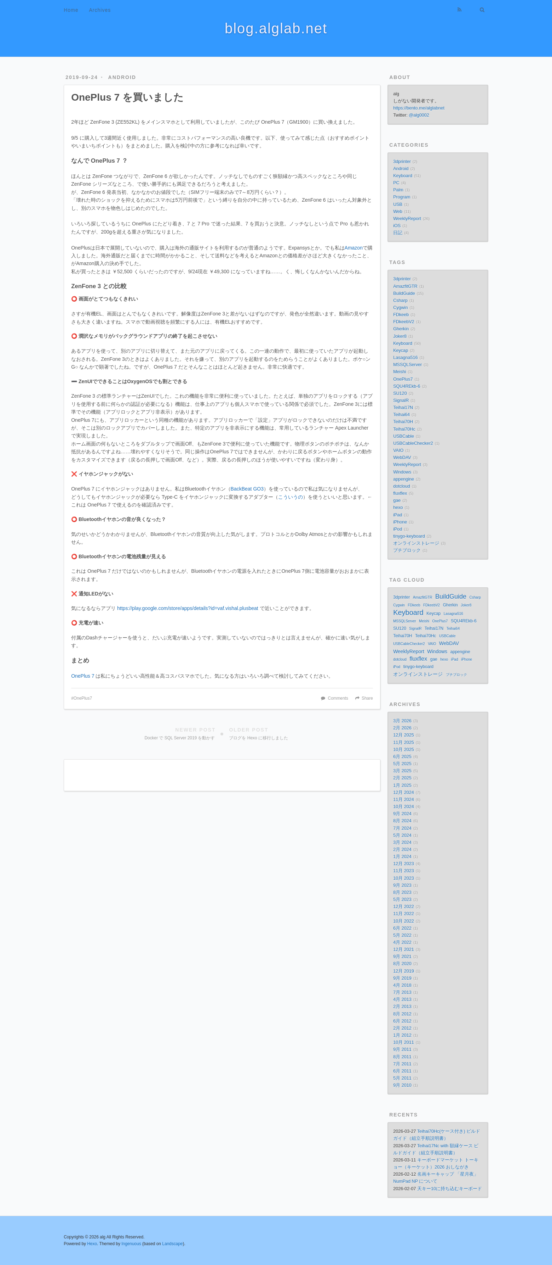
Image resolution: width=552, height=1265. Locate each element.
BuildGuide (404, 293)
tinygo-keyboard (409, 536)
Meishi (399, 371)
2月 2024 (402, 849)
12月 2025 (403, 735)
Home (71, 10)
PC (396, 182)
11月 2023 (403, 870)
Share (367, 698)
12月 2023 (403, 863)
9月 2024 (402, 813)
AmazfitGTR (405, 286)
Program (401, 197)
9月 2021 (402, 956)
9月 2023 (402, 885)
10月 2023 (403, 878)
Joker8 (400, 336)
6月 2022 (402, 928)
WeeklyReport (407, 218)
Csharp (400, 300)
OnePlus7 (83, 698)
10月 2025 (403, 749)
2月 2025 (402, 778)
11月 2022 (403, 913)
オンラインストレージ (416, 543)
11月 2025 (403, 742)
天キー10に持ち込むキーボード (449, 1188)
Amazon (354, 248)
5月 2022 (402, 935)
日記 (397, 232)
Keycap (400, 350)
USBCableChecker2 (413, 443)
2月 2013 (402, 1006)
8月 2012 (402, 1014)
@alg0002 (419, 115)
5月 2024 (402, 835)
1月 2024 (402, 856)
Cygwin (400, 307)
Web (397, 211)
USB (397, 204)
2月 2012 (402, 1028)
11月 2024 (403, 799)
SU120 (400, 393)
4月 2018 (402, 985)
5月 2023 (402, 899)
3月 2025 (402, 770)
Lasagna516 (405, 357)
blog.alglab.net (276, 28)
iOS (397, 225)
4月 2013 (402, 999)
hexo (398, 507)
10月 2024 (403, 806)
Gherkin (401, 328)
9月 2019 (402, 978)
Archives (100, 10)
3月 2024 (402, 842)
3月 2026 (402, 720)
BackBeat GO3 (247, 489)
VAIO (398, 450)
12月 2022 (403, 906)
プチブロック (407, 550)
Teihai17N (403, 407)
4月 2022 (402, 942)
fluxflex (400, 493)
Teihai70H (403, 421)
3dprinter (402, 161)
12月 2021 (403, 949)
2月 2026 (402, 728)
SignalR (401, 400)
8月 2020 (402, 963)
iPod (397, 529)
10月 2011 (403, 1042)
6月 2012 (402, 1021)
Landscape (172, 1243)
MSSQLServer (407, 364)
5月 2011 (402, 1078)
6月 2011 (402, 1071)
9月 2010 (402, 1085)
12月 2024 (403, 792)
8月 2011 (402, 1056)
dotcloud (401, 486)
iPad (397, 515)
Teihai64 (401, 414)
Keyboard (402, 175)
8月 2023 (402, 892)
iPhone (400, 522)
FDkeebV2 (403, 321)
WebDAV (402, 457)
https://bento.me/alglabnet (418, 108)
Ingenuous (131, 1243)
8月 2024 (402, 820)
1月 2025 (402, 785)
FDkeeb (401, 314)
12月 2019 (403, 971)
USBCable (403, 436)
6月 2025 (402, 756)
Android (122, 77)
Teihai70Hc (404, 429)
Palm (398, 189)
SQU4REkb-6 (406, 386)
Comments (338, 698)
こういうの (290, 497)
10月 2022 (403, 921)
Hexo (92, 1243)
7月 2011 (402, 1064)
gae (397, 500)
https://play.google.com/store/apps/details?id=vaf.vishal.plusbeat (187, 608)
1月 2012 (402, 1035)
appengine (403, 479)
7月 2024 (402, 828)
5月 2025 (402, 763)
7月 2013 (402, 992)
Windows (402, 472)
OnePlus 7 (82, 676)
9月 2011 (402, 1049)
